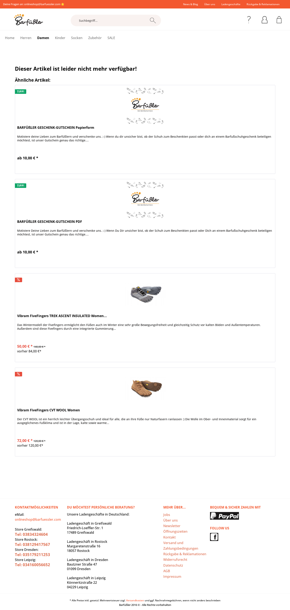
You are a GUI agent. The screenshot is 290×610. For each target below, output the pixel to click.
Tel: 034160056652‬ (32, 564)
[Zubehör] (95, 37)
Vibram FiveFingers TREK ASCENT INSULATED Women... (62, 316)
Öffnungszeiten (175, 531)
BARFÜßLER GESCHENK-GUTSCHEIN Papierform (55, 127)
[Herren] (25, 37)
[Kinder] (60, 37)
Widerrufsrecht (175, 559)
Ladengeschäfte (230, 4)
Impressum (172, 576)
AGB (166, 571)
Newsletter (171, 526)
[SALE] (111, 37)
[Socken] (76, 37)
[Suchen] (153, 20)
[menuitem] (190, 4)
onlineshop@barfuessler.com (42, 4)
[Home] (9, 37)
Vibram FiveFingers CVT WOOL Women (48, 410)
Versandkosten (135, 600)
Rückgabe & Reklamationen (263, 4)
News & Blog (190, 4)
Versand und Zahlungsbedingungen (180, 546)
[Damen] (43, 37)
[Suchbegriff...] (116, 20)
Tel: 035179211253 (32, 554)
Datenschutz (173, 565)
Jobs (166, 514)
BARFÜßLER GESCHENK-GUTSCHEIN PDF (49, 222)
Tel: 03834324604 (31, 534)
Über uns (209, 4)
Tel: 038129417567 (32, 544)
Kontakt (169, 537)
